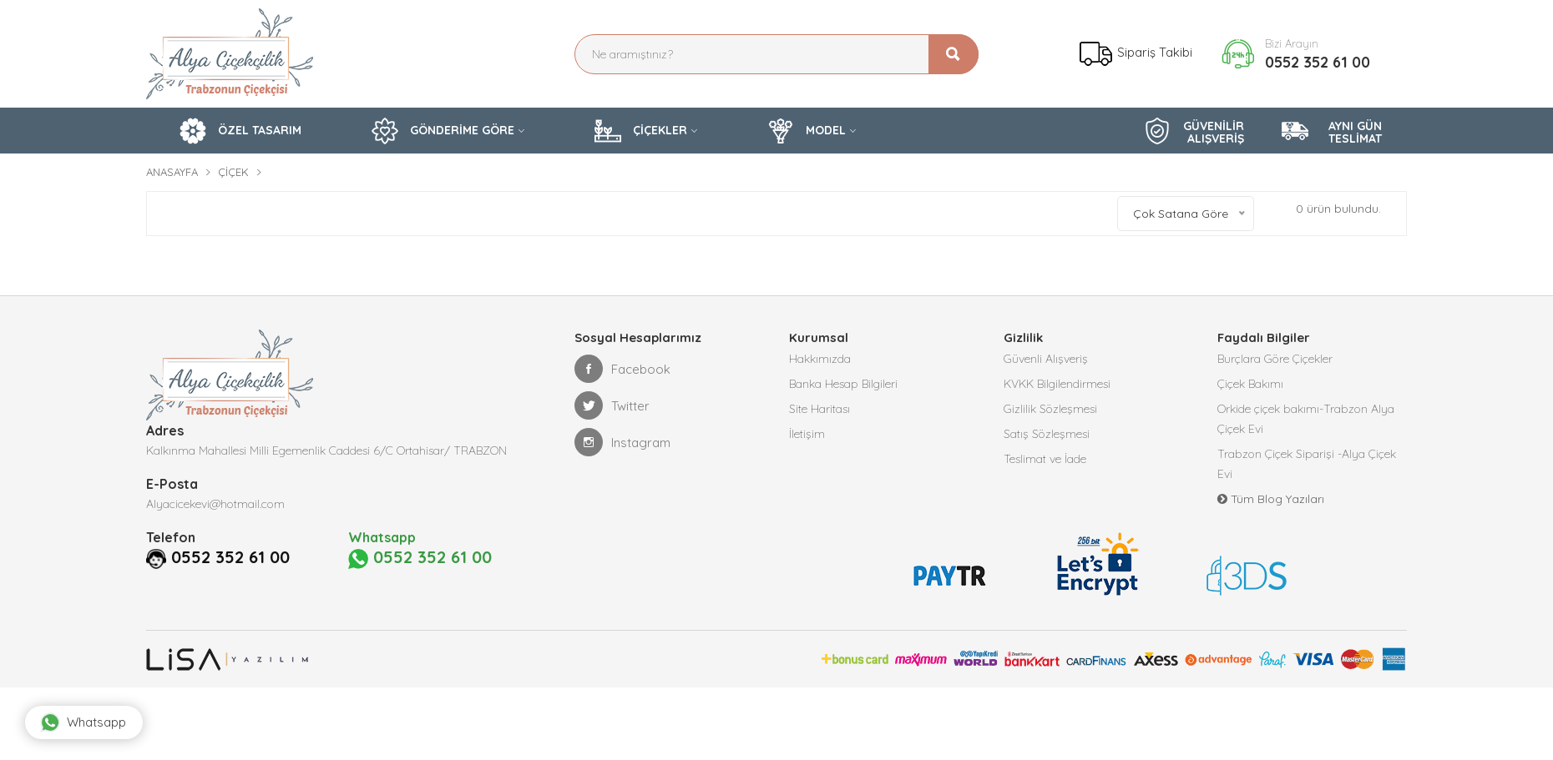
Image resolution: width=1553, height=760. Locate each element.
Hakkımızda (820, 358)
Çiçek (233, 172)
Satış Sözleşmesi (1047, 433)
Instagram (622, 442)
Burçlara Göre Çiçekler (1275, 358)
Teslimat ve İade (1045, 458)
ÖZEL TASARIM (240, 131)
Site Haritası (819, 408)
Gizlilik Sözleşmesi (1050, 408)
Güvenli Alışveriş (1046, 358)
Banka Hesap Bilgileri (843, 383)
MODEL (806, 131)
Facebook (622, 369)
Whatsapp (83, 722)
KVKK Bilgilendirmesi (1057, 383)
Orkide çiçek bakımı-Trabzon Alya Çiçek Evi (1305, 418)
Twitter (612, 405)
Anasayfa (172, 172)
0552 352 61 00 (1317, 62)
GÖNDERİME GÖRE (443, 131)
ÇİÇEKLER (640, 131)
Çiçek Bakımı (1250, 383)
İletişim (807, 433)
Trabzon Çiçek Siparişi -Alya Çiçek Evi (1306, 463)
